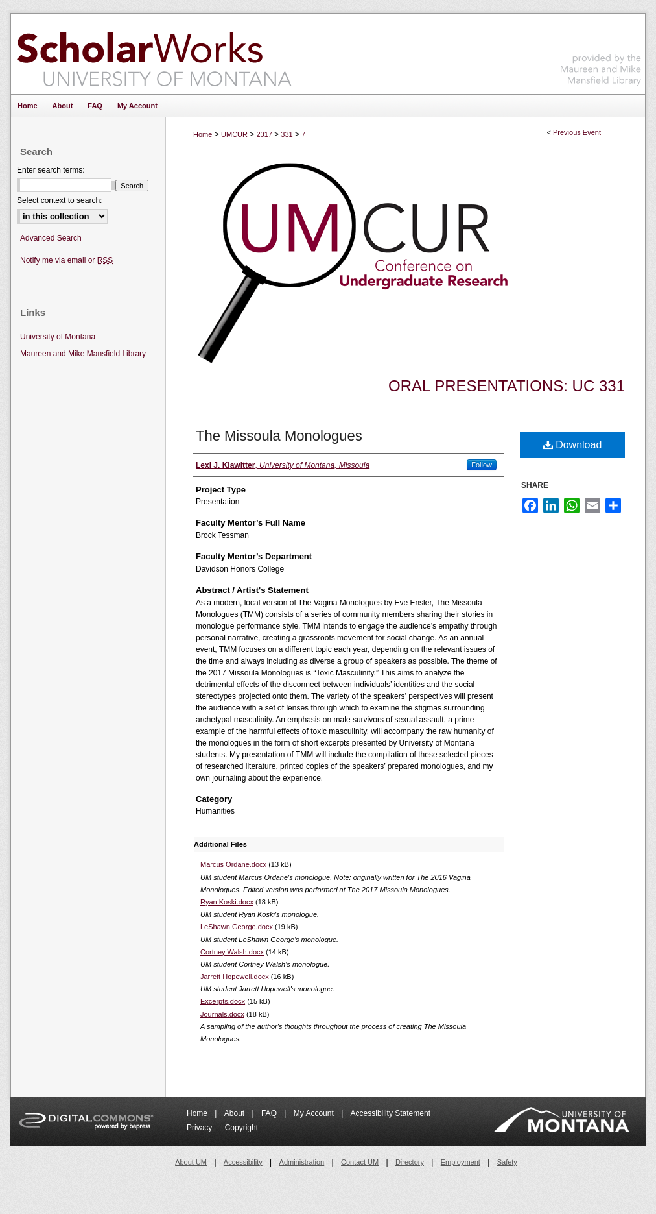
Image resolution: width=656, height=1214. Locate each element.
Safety (507, 1162)
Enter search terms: (51, 170)
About (235, 1113)
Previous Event (577, 132)
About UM (191, 1162)
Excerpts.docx (222, 1001)
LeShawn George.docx (236, 926)
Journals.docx (222, 1014)
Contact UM (360, 1162)
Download (572, 444)
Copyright (241, 1127)
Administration (302, 1162)
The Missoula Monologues (279, 436)
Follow (481, 464)
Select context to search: (59, 200)
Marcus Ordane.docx (233, 864)
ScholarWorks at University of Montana (154, 54)
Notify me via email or (66, 260)
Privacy (201, 1127)
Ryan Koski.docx (226, 902)
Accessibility (243, 1162)
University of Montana (57, 336)
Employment (460, 1162)
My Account (315, 1113)
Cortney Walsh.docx (232, 952)
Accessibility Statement (390, 1113)
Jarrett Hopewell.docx (234, 976)
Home (202, 134)
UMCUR (235, 134)
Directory (409, 1162)
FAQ (270, 1113)
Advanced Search (51, 238)
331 (287, 134)
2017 (265, 134)
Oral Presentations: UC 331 (506, 386)
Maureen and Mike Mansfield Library (601, 52)
